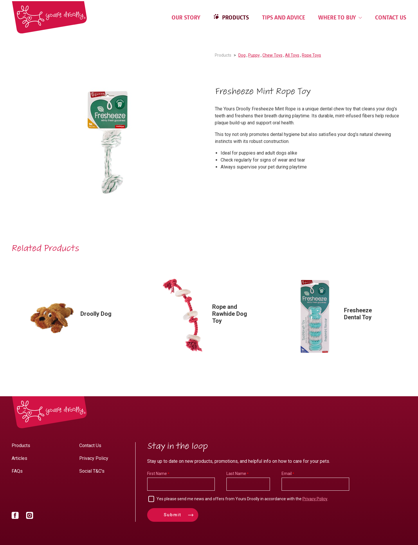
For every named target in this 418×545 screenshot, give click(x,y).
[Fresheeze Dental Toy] (341, 316)
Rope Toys (311, 55)
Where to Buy (340, 17)
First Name (157, 473)
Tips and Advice (283, 17)
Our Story (186, 17)
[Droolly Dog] (77, 316)
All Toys (292, 55)
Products (235, 17)
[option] (107, 142)
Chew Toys (272, 55)
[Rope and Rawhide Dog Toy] (209, 316)
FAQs (17, 471)
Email (287, 473)
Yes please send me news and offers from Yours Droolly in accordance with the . (242, 498)
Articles (19, 458)
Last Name (236, 473)
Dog (242, 55)
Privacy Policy (93, 458)
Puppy (254, 55)
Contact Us (390, 17)
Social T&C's (92, 471)
